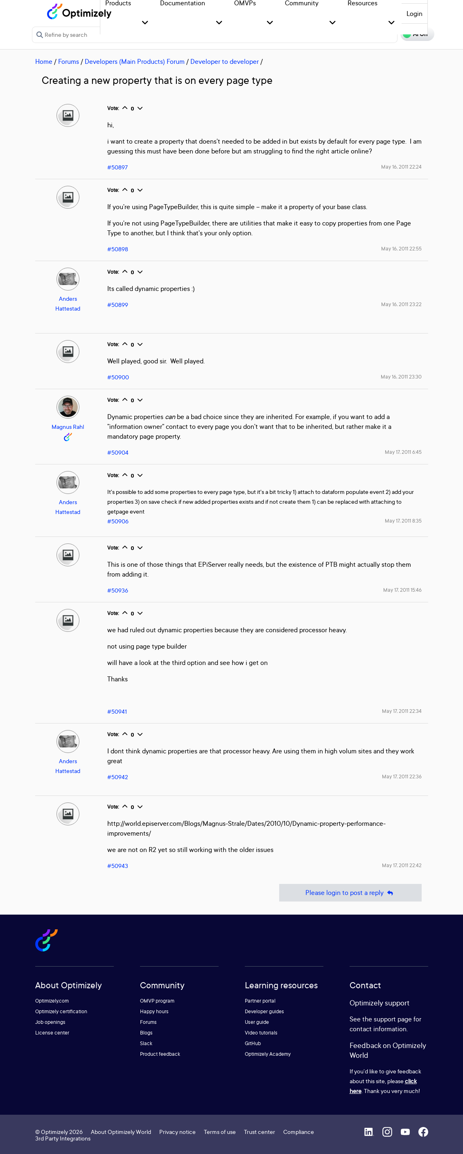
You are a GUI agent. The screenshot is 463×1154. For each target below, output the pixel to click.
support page (393, 1018)
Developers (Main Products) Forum (135, 61)
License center (52, 1032)
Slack (146, 1043)
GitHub (253, 1043)
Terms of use (220, 1132)
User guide (257, 1022)
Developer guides (264, 1011)
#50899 (117, 305)
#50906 (118, 521)
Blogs (146, 1032)
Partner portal (260, 1000)
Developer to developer (224, 61)
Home (43, 61)
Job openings (50, 1022)
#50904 (118, 452)
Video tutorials (261, 1032)
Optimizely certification (61, 1011)
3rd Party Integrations (62, 1138)
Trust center (259, 1132)
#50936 (117, 590)
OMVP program (157, 1000)
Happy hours (154, 1011)
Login (414, 13)
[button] (145, 23)
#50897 (117, 167)
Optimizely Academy (268, 1053)
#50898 (117, 249)
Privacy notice (177, 1132)
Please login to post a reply (350, 892)
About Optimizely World (121, 1132)
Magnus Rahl (68, 426)
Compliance (298, 1132)
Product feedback (160, 1053)
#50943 (117, 866)
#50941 (117, 711)
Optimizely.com (52, 1000)
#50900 (118, 377)
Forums (68, 61)
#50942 (117, 777)
